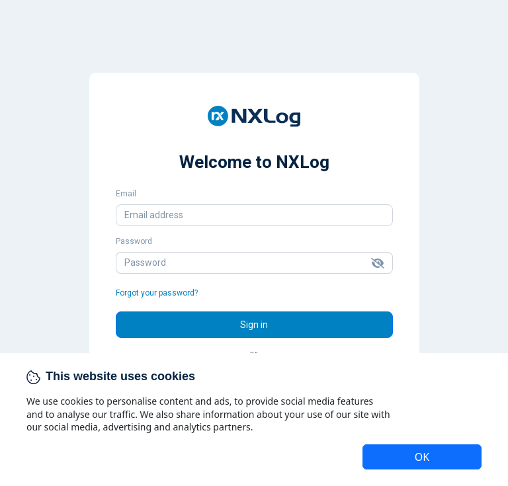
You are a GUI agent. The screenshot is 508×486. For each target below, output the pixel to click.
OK (422, 457)
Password (134, 241)
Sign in (254, 324)
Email (126, 193)
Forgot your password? (157, 293)
